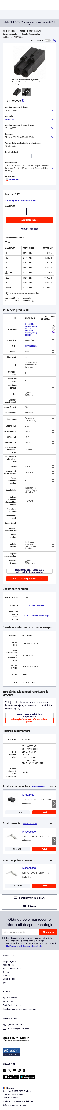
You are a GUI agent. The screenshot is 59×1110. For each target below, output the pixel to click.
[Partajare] (54, 40)
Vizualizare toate (38, 787)
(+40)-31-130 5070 (13, 1024)
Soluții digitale (9, 979)
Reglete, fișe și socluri (31, 34)
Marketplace (8, 965)
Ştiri (4, 983)
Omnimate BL (31, 346)
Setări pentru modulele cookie (15, 1105)
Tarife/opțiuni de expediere (14, 1005)
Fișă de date (12, 180)
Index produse (9, 31)
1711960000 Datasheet (34, 605)
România (8, 1088)
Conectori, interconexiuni (30, 31)
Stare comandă (9, 1001)
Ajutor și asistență (11, 998)
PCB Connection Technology (36, 616)
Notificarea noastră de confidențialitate (24, 946)
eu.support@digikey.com (16, 1029)
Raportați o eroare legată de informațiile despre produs (29, 571)
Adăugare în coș (29, 220)
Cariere (6, 972)
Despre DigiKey (9, 962)
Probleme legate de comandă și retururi (20, 1009)
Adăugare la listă (29, 228)
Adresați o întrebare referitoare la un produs (29, 720)
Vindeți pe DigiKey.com (13, 968)
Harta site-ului (9, 975)
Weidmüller (10, 119)
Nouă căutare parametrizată (27, 578)
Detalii (44, 812)
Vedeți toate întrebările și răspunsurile (29, 715)
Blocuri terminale (10, 34)
